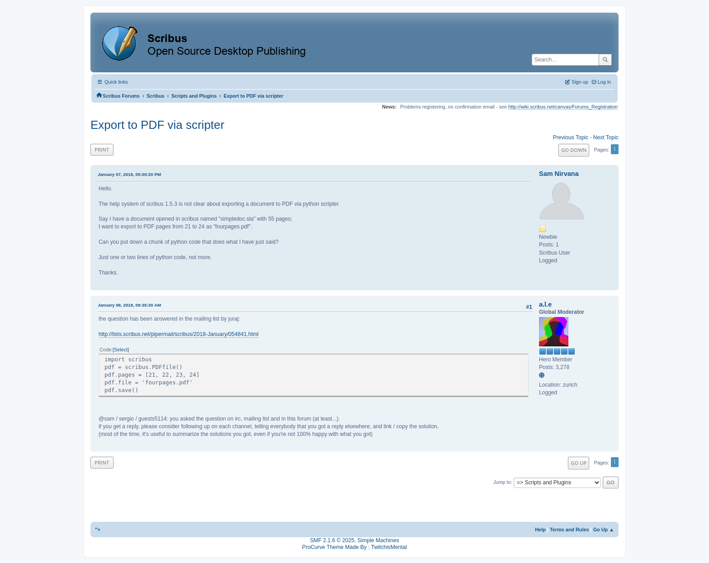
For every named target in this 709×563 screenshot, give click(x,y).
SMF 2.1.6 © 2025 (332, 540)
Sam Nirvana (559, 173)
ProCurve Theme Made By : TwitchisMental (354, 547)
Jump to (502, 482)
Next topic (606, 137)
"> (97, 529)
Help (540, 529)
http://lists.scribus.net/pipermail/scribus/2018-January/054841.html (179, 334)
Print (102, 149)
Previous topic (570, 137)
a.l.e (545, 304)
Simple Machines (378, 540)
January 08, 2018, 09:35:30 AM (129, 305)
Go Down (573, 150)
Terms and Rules (569, 529)
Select (121, 349)
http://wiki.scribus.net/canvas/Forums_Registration (563, 106)
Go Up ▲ (603, 529)
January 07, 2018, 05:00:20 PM (129, 174)
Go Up (578, 462)
